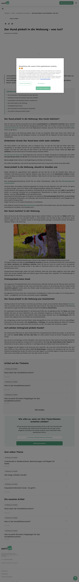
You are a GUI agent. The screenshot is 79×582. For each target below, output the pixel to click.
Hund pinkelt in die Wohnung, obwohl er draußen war (22, 100)
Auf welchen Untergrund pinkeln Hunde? (19, 111)
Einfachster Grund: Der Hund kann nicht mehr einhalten (23, 98)
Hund (12, 13)
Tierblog (7, 13)
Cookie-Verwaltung (6, 577)
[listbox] (39, 386)
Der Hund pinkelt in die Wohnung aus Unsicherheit (21, 108)
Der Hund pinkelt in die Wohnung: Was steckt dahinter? (23, 95)
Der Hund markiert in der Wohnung (17, 103)
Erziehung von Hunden (23, 13)
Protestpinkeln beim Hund (15, 106)
